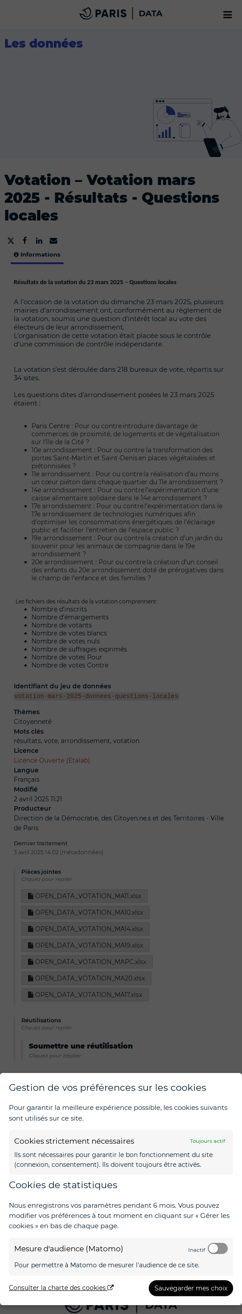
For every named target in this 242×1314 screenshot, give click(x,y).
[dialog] (121, 1189)
